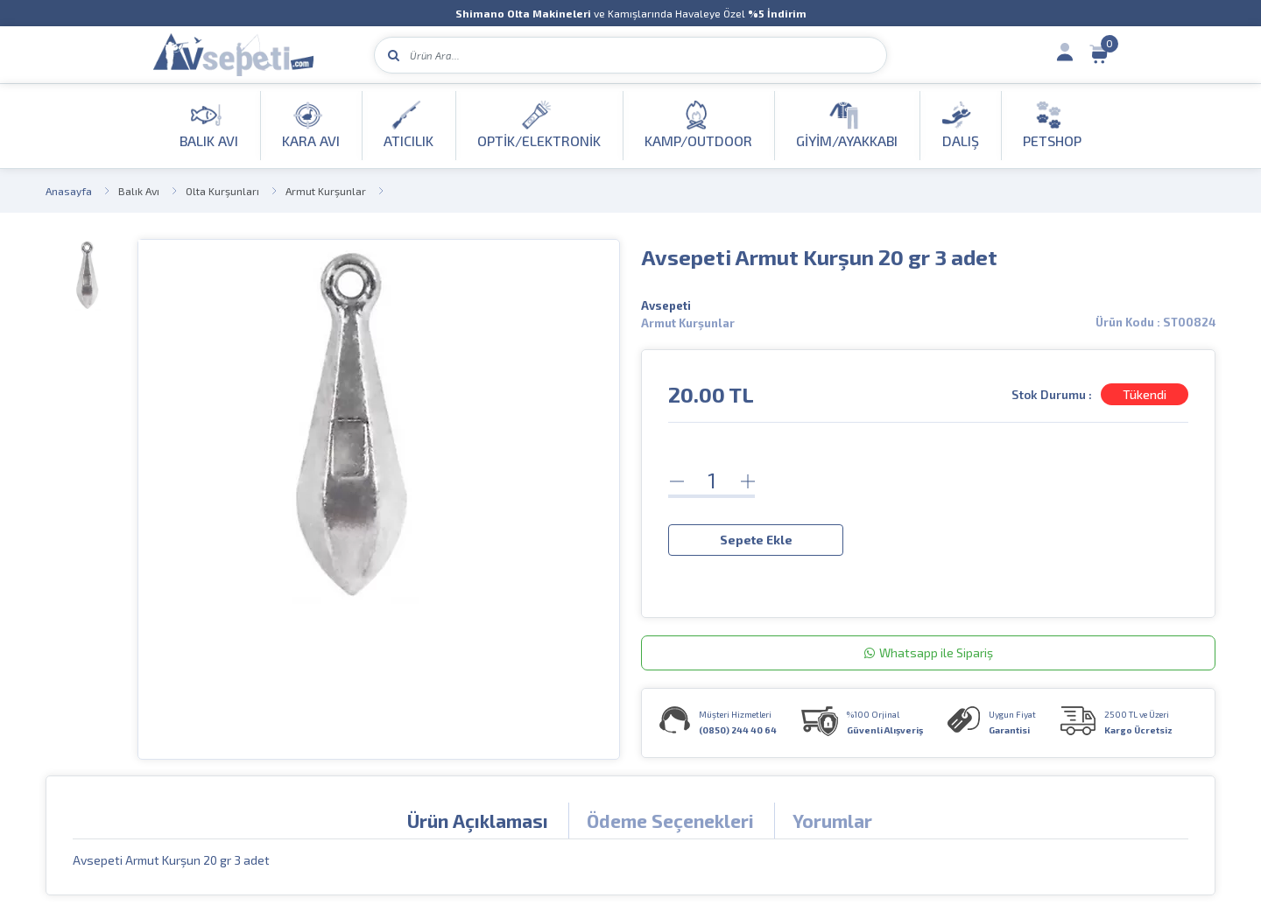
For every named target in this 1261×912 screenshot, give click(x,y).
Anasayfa (69, 191)
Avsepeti (666, 305)
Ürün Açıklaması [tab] (477, 820)
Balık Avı (138, 191)
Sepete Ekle (756, 538)
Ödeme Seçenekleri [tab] (670, 820)
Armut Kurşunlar (325, 191)
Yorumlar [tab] (832, 820)
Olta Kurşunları (222, 191)
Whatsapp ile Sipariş (928, 651)
